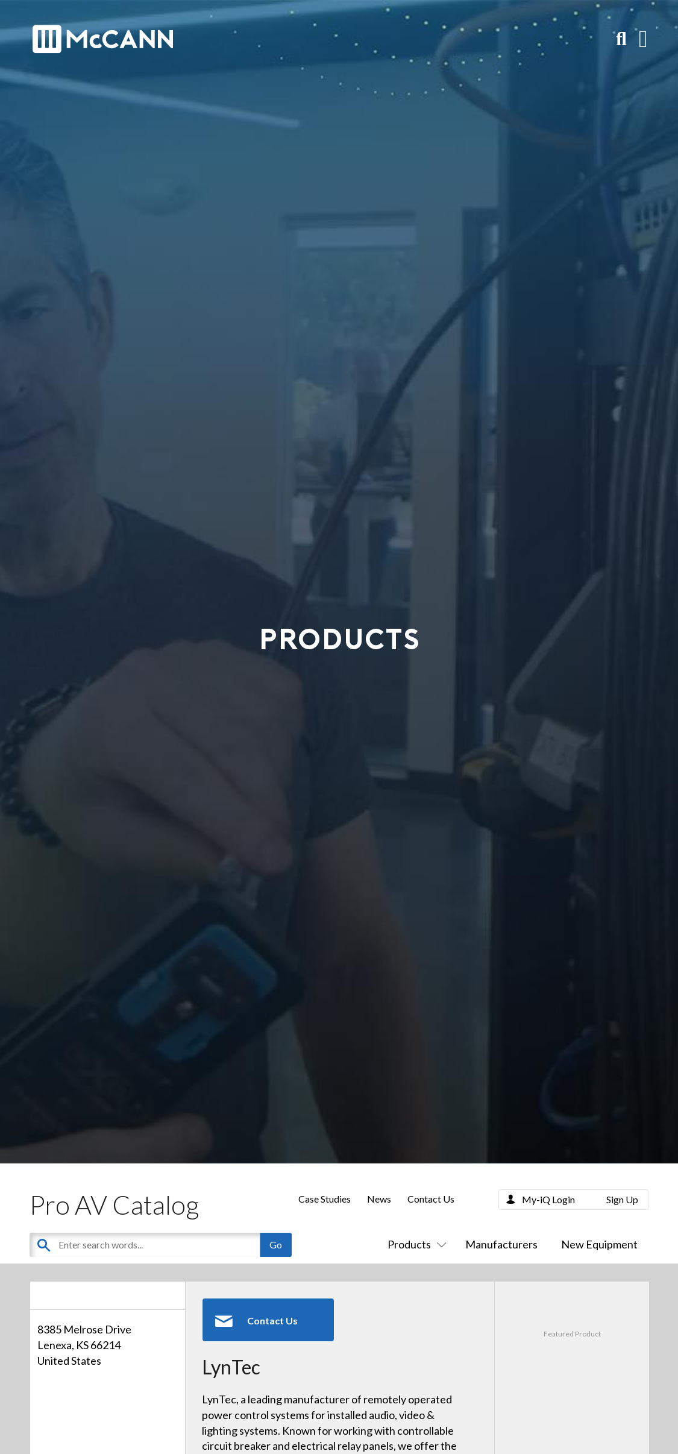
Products (415, 1244)
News (379, 1198)
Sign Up (622, 1199)
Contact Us (430, 1198)
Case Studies (324, 1198)
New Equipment (599, 1244)
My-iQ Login (548, 1199)
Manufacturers (501, 1244)
